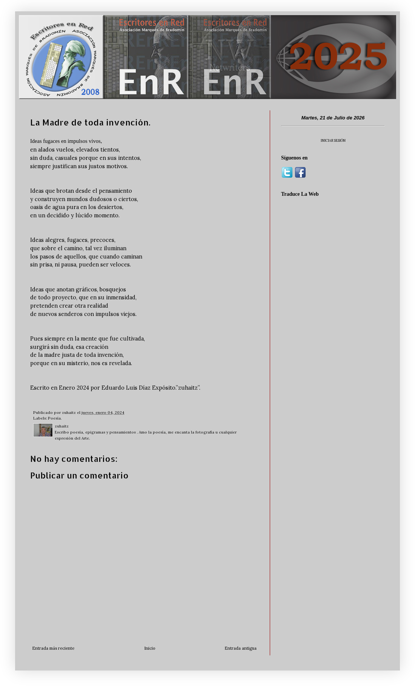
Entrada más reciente (53, 648)
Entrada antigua (240, 648)
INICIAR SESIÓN (333, 140)
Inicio (149, 648)
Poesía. (54, 418)
